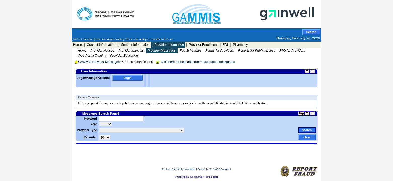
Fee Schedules (191, 50)
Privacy (201, 169)
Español (176, 169)
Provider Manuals (131, 50)
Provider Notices (102, 50)
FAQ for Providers (292, 50)
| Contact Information (99, 45)
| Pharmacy (239, 45)
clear (306, 137)
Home (77, 45)
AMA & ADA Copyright (219, 169)
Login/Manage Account (93, 78)
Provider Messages (162, 50)
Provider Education (124, 55)
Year (94, 124)
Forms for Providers (219, 50)
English (166, 169)
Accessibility (188, 169)
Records (90, 137)
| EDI (224, 45)
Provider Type (87, 130)
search (307, 130)
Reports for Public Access (256, 50)
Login (127, 78)
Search (311, 32)
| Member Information (133, 45)
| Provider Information (168, 45)
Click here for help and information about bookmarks (195, 62)
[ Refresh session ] (83, 39)
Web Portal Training (92, 55)
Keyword (90, 118)
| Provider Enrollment (202, 45)
